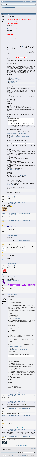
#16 (34, 409)
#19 (34, 430)
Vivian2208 (3, 213)
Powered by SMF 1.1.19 (14, 455)
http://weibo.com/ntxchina (13, 82)
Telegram (22, 241)
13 (10, 12)
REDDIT (27, 393)
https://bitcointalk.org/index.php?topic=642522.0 (18, 174)
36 (27, 12)
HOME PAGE (16, 393)
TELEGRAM (21, 393)
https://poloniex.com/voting (12, 28)
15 (11, 12)
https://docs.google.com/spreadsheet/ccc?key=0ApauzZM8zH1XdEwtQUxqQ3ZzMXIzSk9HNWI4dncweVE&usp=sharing (18, 80)
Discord (17, 241)
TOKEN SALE (19, 392)
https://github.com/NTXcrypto (17, 79)
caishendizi (3, 293)
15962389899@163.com (15, 263)
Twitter (19, 241)
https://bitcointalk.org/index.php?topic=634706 (19, 170)
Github (14, 241)
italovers (3, 429)
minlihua (3, 220)
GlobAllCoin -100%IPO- (10, 263)
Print (34, 447)
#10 (34, 265)
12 (9, 12)
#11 (34, 276)
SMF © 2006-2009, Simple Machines (21, 455)
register (11, 4)
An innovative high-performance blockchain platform (23, 240)
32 (24, 12)
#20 (34, 437)
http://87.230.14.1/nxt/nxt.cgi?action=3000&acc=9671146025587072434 (20, 136)
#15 (34, 402)
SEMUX (15, 240)
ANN (18, 393)
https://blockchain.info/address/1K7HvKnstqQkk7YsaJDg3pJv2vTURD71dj (17, 133)
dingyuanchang (4, 436)
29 (22, 12)
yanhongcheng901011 (5, 202)
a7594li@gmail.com (10, 184)
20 (15, 12)
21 (16, 12)
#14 (34, 395)
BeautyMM (3, 254)
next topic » (34, 11)
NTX (2, 408)
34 (26, 12)
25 (19, 12)
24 (18, 12)
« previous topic (32, 11)
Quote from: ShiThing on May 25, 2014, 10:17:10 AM (13, 85)
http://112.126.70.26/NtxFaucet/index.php (13, 280)
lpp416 (3, 234)
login (8, 4)
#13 (34, 294)
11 (8, 12)
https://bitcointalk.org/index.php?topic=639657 (20, 175)
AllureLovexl (3, 415)
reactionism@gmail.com (14, 78)
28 (21, 12)
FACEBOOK (24, 393)
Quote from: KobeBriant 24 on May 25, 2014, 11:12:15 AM (14, 81)
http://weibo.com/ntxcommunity (14, 83)
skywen (3, 394)
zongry (3, 401)
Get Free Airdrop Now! (26, 241)
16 (12, 12)
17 (13, 12)
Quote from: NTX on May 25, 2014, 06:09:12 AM (13, 297)
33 (25, 12)
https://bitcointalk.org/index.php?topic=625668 (16, 169)
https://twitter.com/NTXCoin (17, 86)
